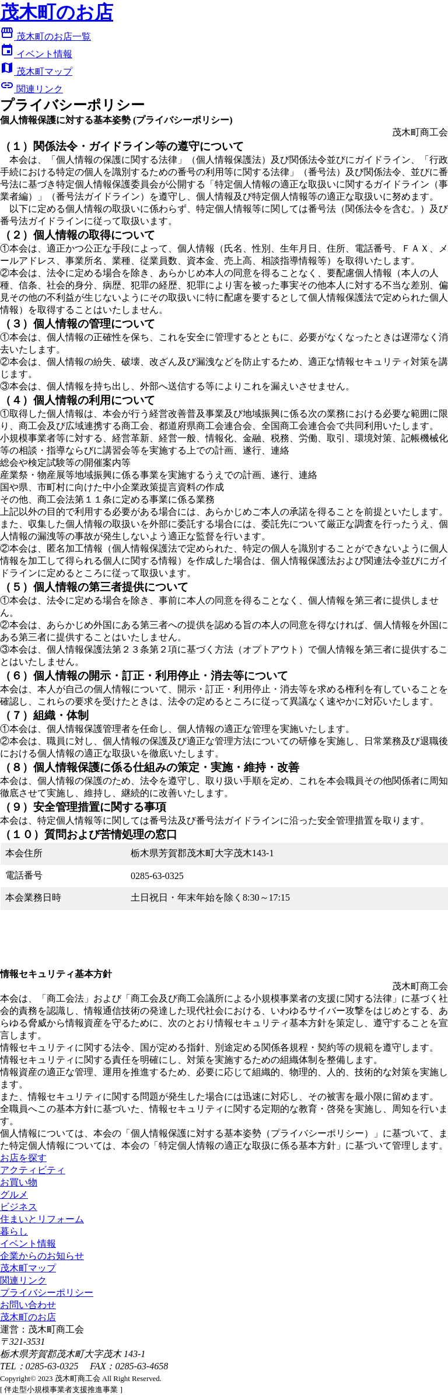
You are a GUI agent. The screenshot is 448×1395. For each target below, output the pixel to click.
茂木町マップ (36, 71)
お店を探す (23, 1158)
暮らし (14, 1231)
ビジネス (18, 1207)
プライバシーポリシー (46, 1293)
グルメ (14, 1194)
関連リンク (31, 89)
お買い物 (18, 1182)
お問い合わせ (28, 1305)
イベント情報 (36, 54)
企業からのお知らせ (42, 1256)
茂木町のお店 (28, 1317)
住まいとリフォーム (42, 1219)
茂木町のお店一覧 (45, 36)
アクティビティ (32, 1170)
